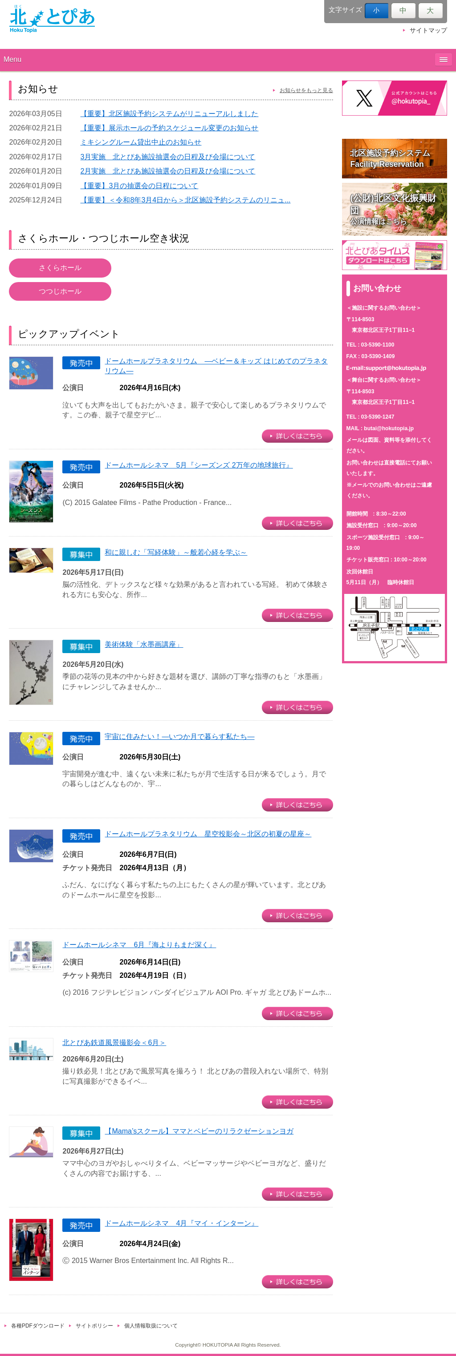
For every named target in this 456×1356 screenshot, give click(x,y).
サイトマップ (428, 30)
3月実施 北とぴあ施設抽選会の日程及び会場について (167, 157)
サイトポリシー (94, 1326)
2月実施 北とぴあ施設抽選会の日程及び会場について (167, 171)
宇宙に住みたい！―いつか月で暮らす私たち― (179, 736)
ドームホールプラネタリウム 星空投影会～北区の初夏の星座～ (208, 834)
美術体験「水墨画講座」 (144, 644)
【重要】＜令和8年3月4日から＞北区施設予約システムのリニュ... (185, 200)
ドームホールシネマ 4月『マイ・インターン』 (181, 1223)
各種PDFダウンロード (38, 1326)
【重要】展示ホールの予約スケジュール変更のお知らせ (169, 128)
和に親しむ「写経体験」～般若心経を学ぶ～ (176, 552)
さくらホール (60, 267)
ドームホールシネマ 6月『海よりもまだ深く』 (139, 944)
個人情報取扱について (151, 1326)
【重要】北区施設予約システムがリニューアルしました (169, 113)
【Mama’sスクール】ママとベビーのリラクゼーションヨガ (199, 1131)
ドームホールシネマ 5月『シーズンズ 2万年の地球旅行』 (199, 465)
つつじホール (60, 291)
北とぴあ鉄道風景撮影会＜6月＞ (114, 1042)
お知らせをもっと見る (306, 90)
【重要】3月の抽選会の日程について (139, 186)
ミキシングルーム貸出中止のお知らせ (140, 142)
